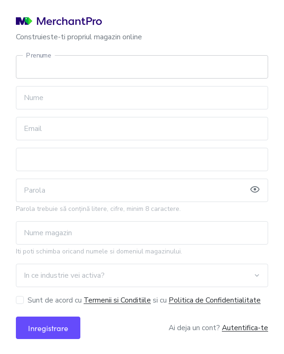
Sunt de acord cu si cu (144, 300)
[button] (255, 190)
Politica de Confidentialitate (215, 300)
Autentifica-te (245, 327)
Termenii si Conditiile (117, 300)
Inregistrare (48, 328)
